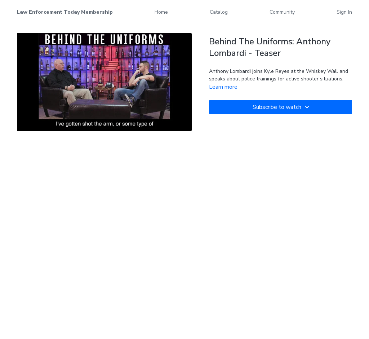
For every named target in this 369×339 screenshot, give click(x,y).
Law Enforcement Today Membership (65, 12)
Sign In (344, 12)
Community (282, 12)
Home (161, 12)
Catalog (219, 12)
